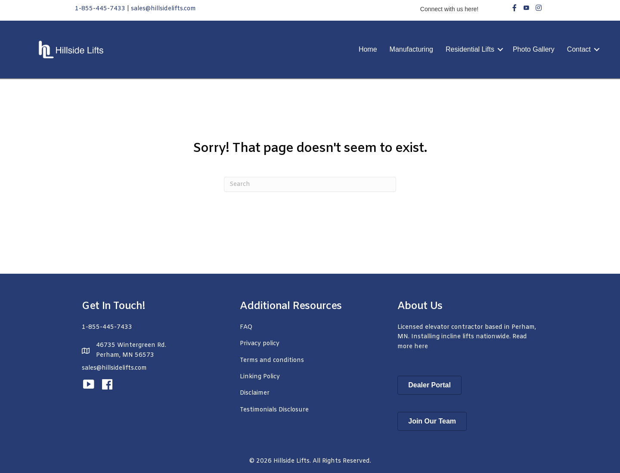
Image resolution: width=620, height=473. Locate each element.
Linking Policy (260, 377)
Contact (579, 49)
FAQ (246, 327)
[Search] (310, 184)
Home (368, 49)
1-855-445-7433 (100, 9)
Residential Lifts (470, 49)
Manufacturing (411, 49)
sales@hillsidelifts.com (163, 9)
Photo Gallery (534, 49)
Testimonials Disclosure (274, 410)
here (421, 347)
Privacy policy (259, 344)
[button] (500, 49)
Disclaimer (255, 393)
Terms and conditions (272, 360)
